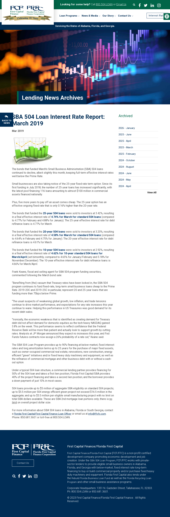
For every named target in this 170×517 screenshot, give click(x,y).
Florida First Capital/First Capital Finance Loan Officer (42, 413)
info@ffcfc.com (97, 413)
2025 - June (125, 134)
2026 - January (127, 128)
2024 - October (127, 160)
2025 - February (127, 153)
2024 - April (125, 186)
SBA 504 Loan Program (102, 460)
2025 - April (125, 140)
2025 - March (126, 147)
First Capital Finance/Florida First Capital (89, 453)
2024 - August (126, 166)
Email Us (121, 4)
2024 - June (125, 173)
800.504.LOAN (104, 4)
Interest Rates (157, 15)
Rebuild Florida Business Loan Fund (91, 478)
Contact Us (23, 463)
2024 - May (125, 179)
